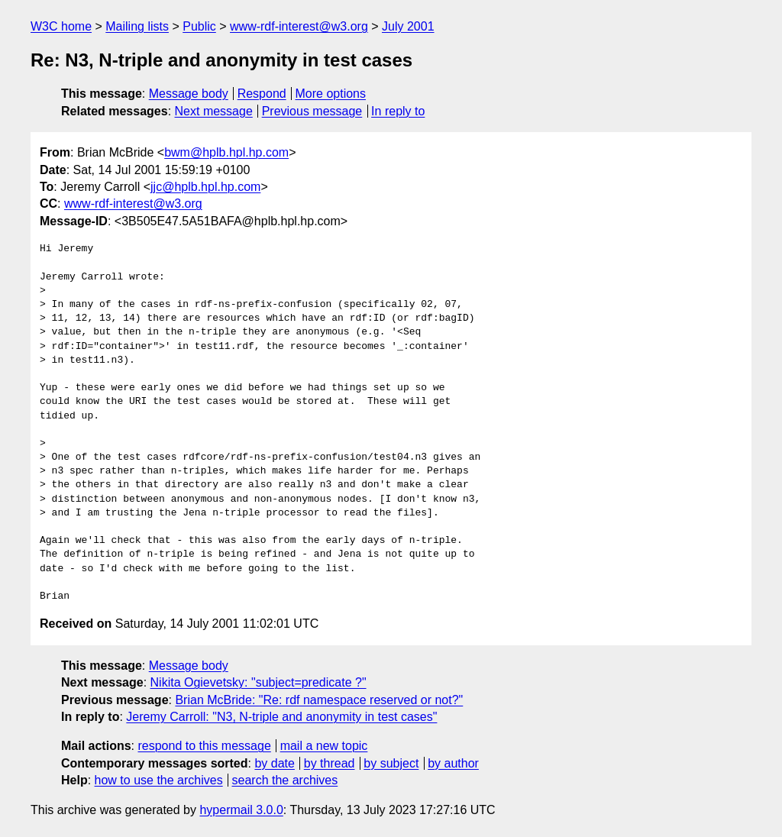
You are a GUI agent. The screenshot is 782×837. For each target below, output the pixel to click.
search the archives (285, 780)
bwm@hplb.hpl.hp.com (226, 152)
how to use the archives (159, 780)
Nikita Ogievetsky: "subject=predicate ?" (258, 682)
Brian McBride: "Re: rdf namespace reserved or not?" (319, 699)
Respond (262, 93)
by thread (329, 763)
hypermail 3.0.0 (241, 809)
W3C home (61, 26)
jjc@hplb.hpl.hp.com (205, 186)
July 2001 (408, 26)
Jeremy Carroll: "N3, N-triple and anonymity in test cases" (281, 716)
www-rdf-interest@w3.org (299, 26)
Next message (214, 111)
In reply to (398, 111)
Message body (188, 93)
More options (331, 93)
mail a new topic (324, 745)
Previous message (312, 111)
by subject (391, 763)
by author (453, 763)
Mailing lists (137, 26)
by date (274, 763)
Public (199, 26)
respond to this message (203, 745)
